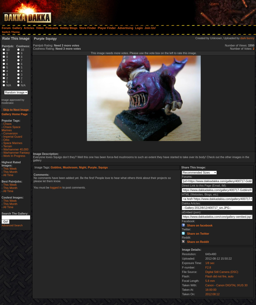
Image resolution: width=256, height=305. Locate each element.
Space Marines (12, 143)
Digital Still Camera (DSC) (221, 271)
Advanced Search (12, 225)
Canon (209, 285)
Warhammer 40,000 (15, 149)
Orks (6, 139)
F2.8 (208, 267)
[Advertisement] (208, 11)
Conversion (10, 133)
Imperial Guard (12, 136)
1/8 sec (210, 263)
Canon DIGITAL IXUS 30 (231, 285)
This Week (10, 168)
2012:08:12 (212, 294)
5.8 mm (210, 280)
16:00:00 (210, 289)
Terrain (7, 146)
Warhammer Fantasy (16, 152)
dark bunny (247, 38)
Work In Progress (14, 155)
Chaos (7, 123)
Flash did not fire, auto (219, 276)
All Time (8, 175)
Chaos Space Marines (11, 129)
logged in (56, 187)
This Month (10, 171)
